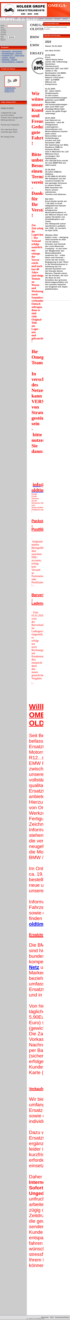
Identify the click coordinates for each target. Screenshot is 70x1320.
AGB (51, 1317)
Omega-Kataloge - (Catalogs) (13, 62)
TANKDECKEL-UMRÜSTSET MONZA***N (10, 89)
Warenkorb (39, 19)
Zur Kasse (49, 19)
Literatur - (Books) (8, 57)
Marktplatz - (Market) (9, 60)
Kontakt (57, 19)
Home (31, 19)
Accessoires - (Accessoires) (12, 51)
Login (2, 18)
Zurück (65, 19)
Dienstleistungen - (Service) (12, 53)
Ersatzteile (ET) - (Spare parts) (13, 55)
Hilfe (16, 19)
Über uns (24, 19)
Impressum (44, 1317)
